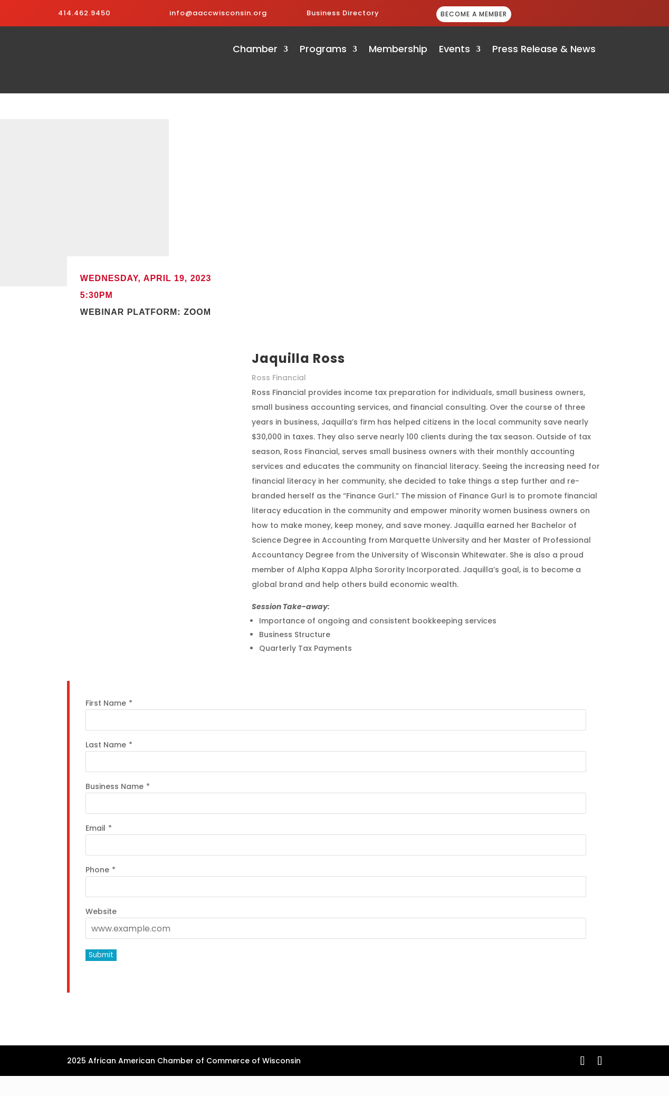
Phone (97, 869)
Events (454, 50)
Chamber (255, 50)
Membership (398, 50)
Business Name (114, 786)
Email (95, 828)
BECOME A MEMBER (474, 13)
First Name (105, 703)
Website (101, 911)
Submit (101, 955)
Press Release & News (544, 50)
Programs (323, 50)
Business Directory (343, 13)
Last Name (105, 744)
